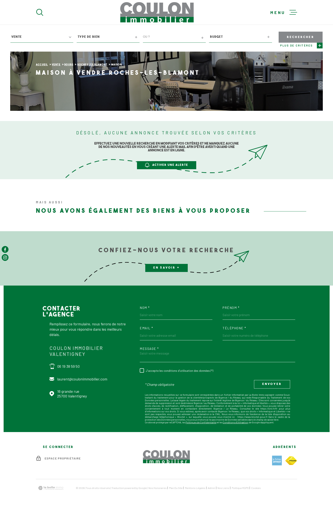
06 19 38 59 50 (68, 366)
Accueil (42, 64)
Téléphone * (234, 328)
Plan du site (176, 487)
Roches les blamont (92, 64)
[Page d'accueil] (157, 12)
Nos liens (223, 487)
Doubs (68, 64)
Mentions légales (195, 487)
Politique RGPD (240, 487)
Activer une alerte (166, 165)
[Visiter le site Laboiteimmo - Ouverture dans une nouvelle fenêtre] (51, 488)
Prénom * (231, 307)
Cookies (256, 488)
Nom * (145, 307)
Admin (211, 487)
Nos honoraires (157, 487)
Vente (56, 64)
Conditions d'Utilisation (235, 422)
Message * (149, 348)
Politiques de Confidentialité (201, 422)
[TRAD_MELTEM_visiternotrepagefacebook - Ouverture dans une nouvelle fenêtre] (5, 249)
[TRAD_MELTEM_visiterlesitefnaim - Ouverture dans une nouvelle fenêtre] (291, 460)
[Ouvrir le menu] (283, 12)
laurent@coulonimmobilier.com (82, 379)
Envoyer (272, 384)
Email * (146, 328)
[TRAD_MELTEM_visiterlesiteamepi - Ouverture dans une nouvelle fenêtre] (277, 460)
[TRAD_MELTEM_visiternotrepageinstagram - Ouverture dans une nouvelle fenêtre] (5, 257)
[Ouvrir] (40, 12)
